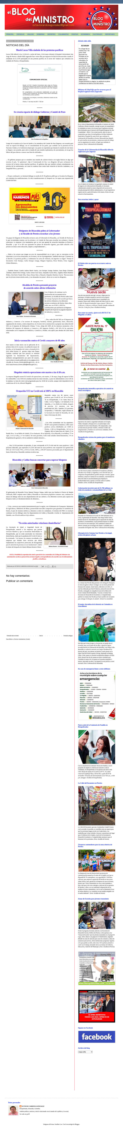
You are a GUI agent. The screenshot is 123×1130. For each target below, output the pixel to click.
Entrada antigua (68, 636)
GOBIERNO (40, 34)
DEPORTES (51, 34)
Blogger (77, 1124)
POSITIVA (75, 34)
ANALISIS (30, 34)
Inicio (41, 636)
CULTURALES (97, 34)
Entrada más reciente (13, 636)
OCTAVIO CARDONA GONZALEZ (33, 1106)
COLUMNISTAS (63, 34)
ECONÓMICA (85, 34)
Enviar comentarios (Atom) (22, 639)
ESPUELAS (20, 34)
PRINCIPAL (10, 34)
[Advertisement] (93, 1071)
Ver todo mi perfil (25, 1114)
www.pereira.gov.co (26, 362)
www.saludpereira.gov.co (27, 364)
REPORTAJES (110, 34)
